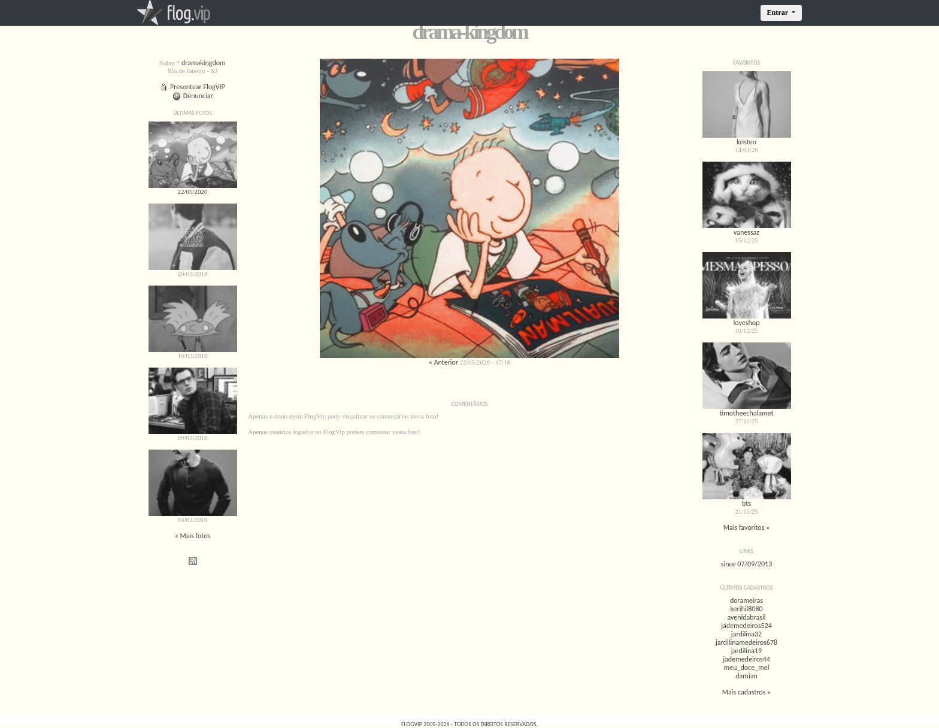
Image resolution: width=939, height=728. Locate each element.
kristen (746, 142)
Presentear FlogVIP (192, 87)
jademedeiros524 (746, 625)
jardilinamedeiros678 (746, 642)
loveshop (747, 322)
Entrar (778, 12)
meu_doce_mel (747, 667)
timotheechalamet (746, 413)
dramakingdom (203, 63)
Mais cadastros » (746, 692)
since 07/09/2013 (746, 564)
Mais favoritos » (746, 527)
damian (746, 676)
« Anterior (443, 362)
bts (746, 503)
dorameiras (746, 600)
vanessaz (746, 232)
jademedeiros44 (746, 659)
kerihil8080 (746, 609)
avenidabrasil (746, 617)
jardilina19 (746, 651)
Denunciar (192, 96)
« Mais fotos (193, 536)
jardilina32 (746, 634)
